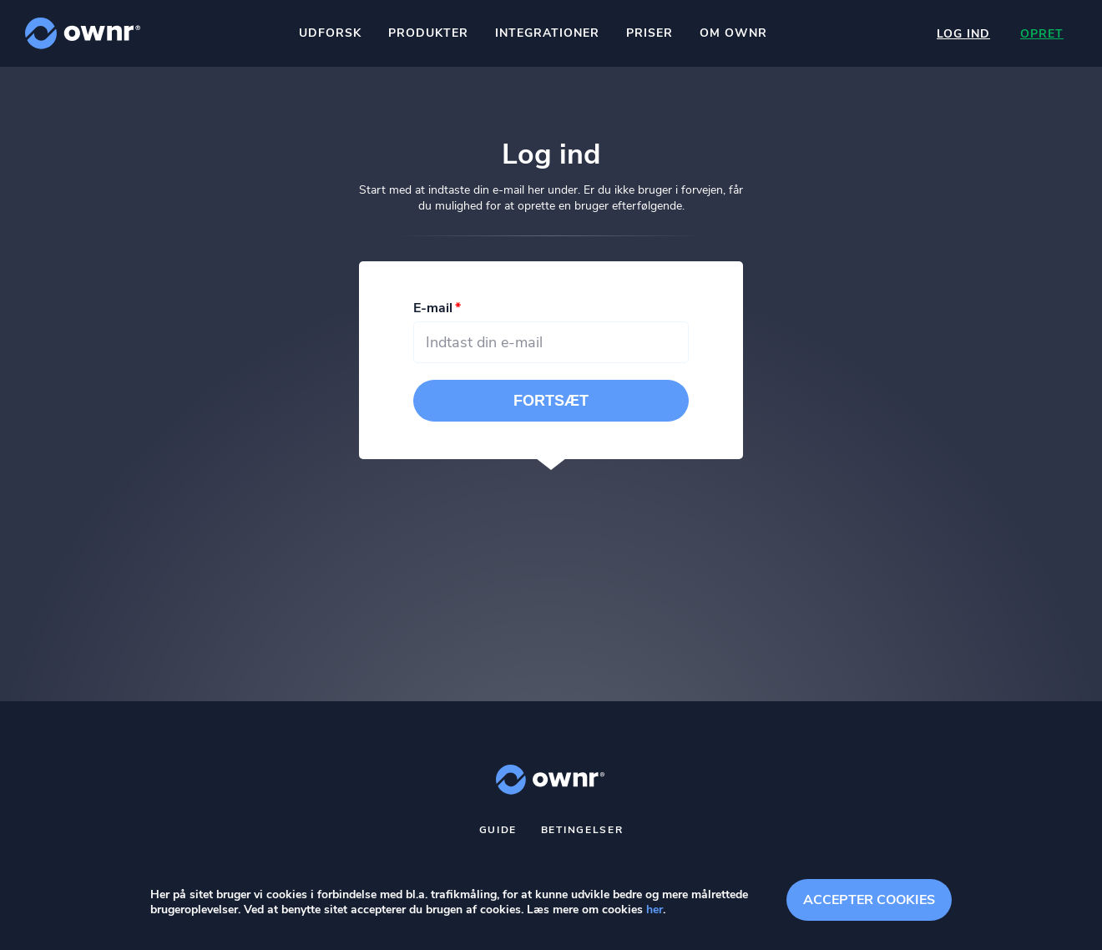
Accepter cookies (869, 900)
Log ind (963, 34)
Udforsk (330, 33)
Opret (1042, 34)
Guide (498, 829)
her (654, 909)
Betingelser (582, 829)
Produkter (428, 33)
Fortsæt (551, 400)
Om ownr (733, 33)
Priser (649, 33)
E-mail (432, 308)
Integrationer (547, 33)
